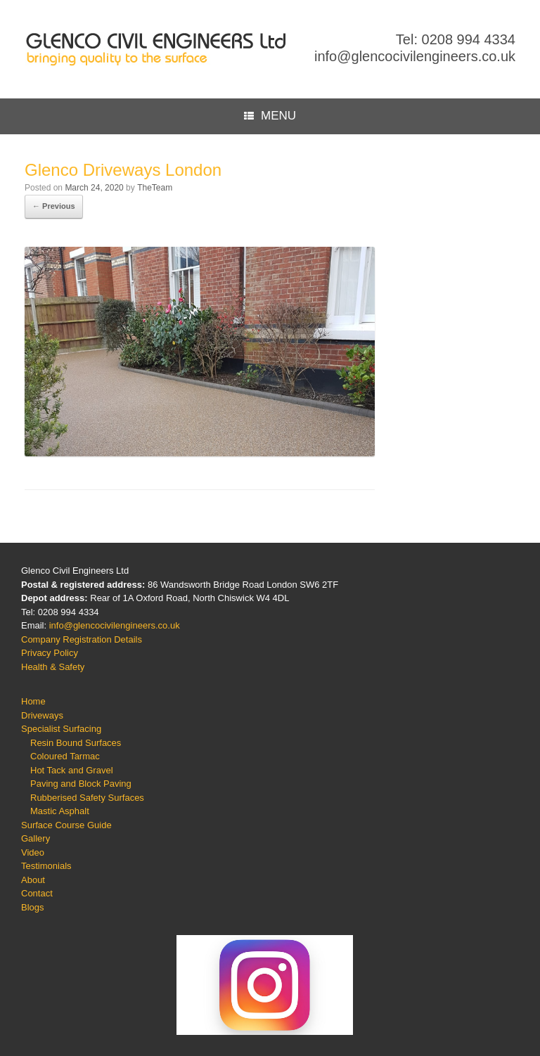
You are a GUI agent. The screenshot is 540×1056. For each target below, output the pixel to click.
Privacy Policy (49, 653)
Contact (37, 893)
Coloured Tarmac (65, 756)
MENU (270, 116)
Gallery (35, 838)
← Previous (53, 206)
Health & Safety (52, 667)
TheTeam (154, 188)
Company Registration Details (81, 639)
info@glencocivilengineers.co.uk (414, 56)
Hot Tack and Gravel (71, 770)
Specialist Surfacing (61, 728)
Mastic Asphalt (59, 811)
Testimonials (46, 866)
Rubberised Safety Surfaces (87, 797)
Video (32, 852)
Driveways (42, 715)
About (33, 880)
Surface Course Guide (66, 825)
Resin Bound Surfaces (75, 743)
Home (33, 701)
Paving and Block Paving (80, 783)
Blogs (32, 907)
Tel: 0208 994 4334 (455, 39)
